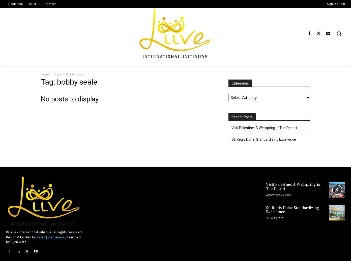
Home (45, 74)
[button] (339, 33)
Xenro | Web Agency (52, 237)
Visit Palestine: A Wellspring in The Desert (264, 128)
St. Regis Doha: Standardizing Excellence (263, 139)
